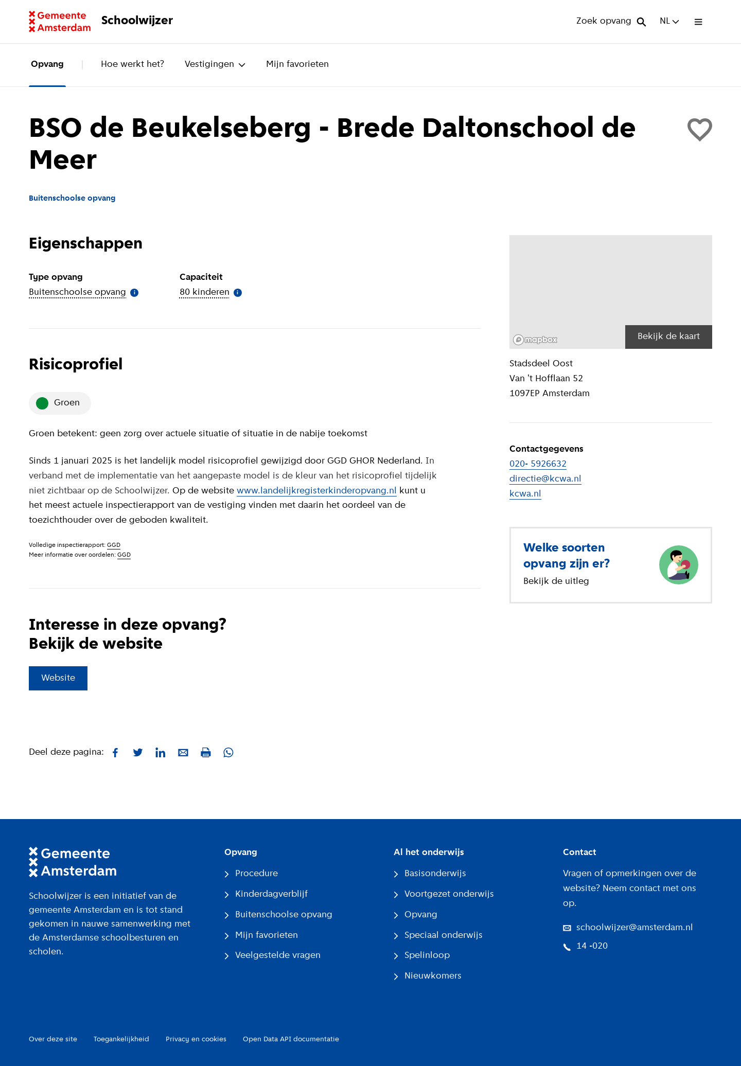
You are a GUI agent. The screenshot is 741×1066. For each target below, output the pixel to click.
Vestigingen (215, 64)
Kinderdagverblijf (266, 894)
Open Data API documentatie (291, 1039)
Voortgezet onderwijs (444, 894)
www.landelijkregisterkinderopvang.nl (317, 491)
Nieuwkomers (428, 976)
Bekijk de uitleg (556, 582)
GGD (113, 545)
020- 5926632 (538, 464)
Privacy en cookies (196, 1039)
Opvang (47, 64)
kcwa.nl (525, 494)
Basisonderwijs (430, 874)
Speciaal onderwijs (438, 935)
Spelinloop (422, 956)
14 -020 (585, 946)
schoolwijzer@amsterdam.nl (628, 928)
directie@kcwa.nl (545, 479)
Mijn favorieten (297, 64)
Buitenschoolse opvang (278, 915)
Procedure (251, 874)
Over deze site (53, 1039)
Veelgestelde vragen (272, 956)
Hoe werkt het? (132, 64)
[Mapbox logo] (535, 340)
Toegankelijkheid (121, 1039)
